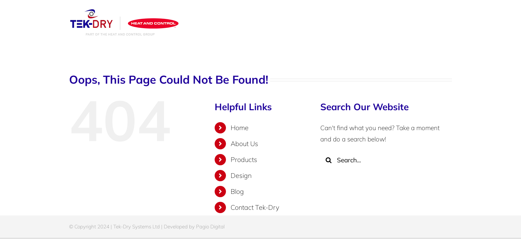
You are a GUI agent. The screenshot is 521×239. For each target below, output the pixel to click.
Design (241, 175)
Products (244, 159)
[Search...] (380, 160)
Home (240, 127)
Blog (237, 191)
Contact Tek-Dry (255, 207)
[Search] (328, 160)
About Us (244, 143)
